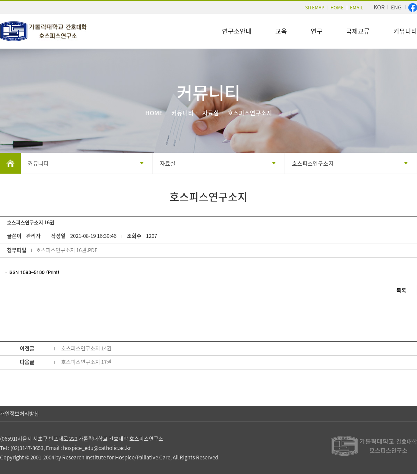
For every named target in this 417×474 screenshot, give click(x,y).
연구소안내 (237, 31)
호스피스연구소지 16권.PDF (66, 250)
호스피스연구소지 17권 (86, 362)
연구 (316, 31)
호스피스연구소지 (313, 163)
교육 (281, 31)
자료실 (167, 163)
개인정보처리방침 (19, 413)
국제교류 (358, 31)
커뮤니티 (405, 31)
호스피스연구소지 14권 (86, 348)
